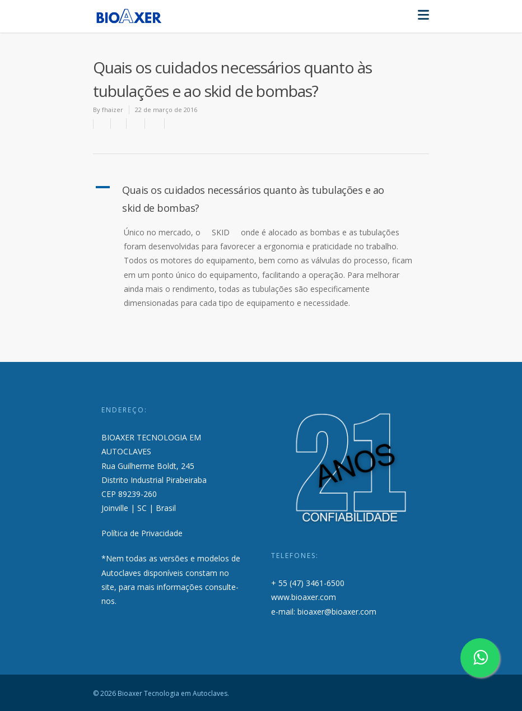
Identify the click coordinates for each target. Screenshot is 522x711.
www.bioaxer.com (303, 597)
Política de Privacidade (142, 533)
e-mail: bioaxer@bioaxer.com (323, 611)
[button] (261, 199)
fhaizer (112, 109)
